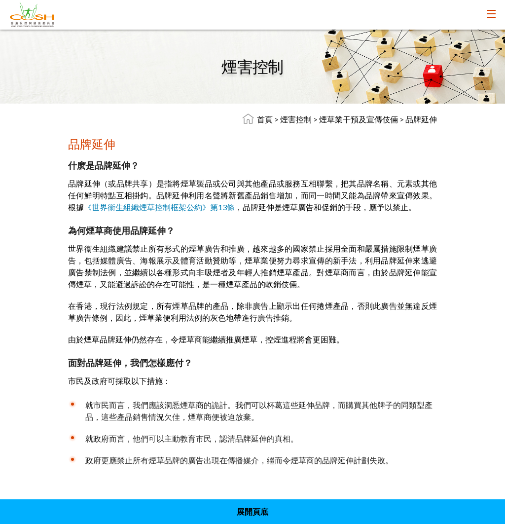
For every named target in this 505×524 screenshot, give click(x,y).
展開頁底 (252, 511)
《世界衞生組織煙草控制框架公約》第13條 (159, 207)
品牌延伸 (421, 119)
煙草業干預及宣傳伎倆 (359, 119)
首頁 (265, 119)
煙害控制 (296, 119)
